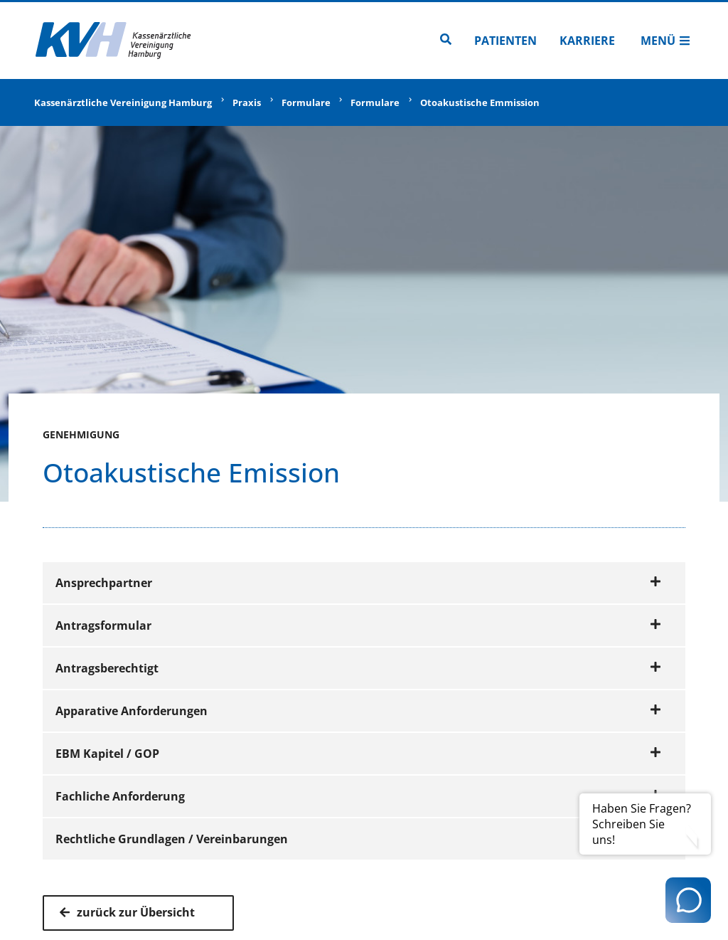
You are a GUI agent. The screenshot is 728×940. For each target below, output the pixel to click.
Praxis (246, 102)
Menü (665, 40)
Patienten (505, 40)
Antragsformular (358, 625)
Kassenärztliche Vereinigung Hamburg (123, 102)
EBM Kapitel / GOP (358, 753)
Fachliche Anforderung (358, 796)
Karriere (587, 40)
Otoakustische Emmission (480, 102)
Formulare (306, 102)
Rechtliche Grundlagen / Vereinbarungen (358, 839)
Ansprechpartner (358, 583)
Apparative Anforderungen (358, 711)
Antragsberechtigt (358, 668)
